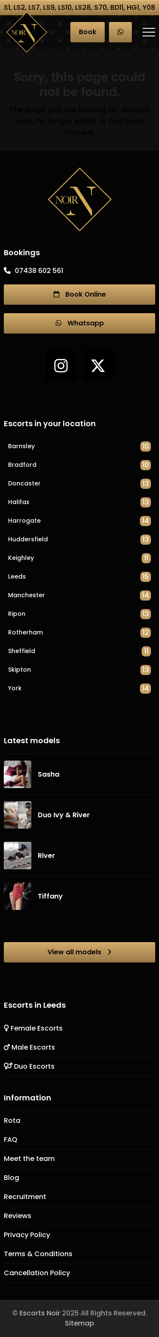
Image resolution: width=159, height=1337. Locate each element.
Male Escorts (29, 1047)
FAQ (10, 1139)
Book (87, 32)
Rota (12, 1120)
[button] (148, 32)
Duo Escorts (29, 1066)
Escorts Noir (40, 1313)
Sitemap (79, 1323)
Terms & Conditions (38, 1254)
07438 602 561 (39, 271)
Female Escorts (33, 1028)
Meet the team (29, 1158)
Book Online (79, 294)
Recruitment (25, 1197)
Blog (11, 1178)
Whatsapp (80, 323)
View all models (79, 952)
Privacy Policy (27, 1235)
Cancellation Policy (37, 1273)
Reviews (17, 1216)
